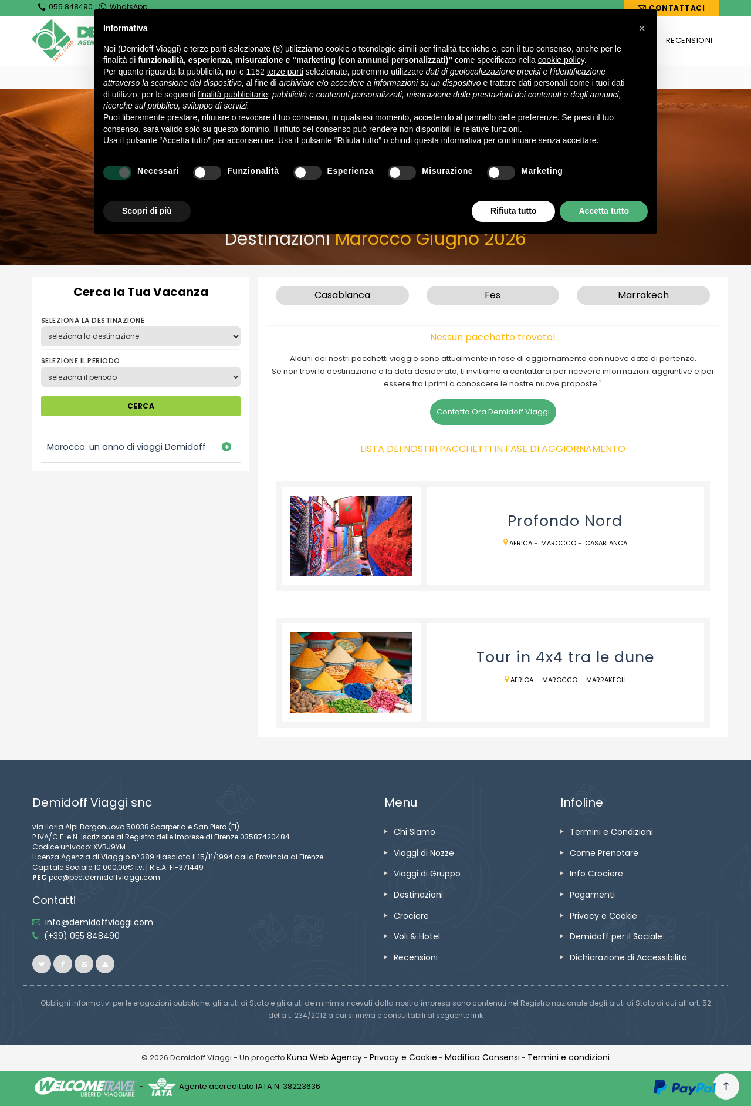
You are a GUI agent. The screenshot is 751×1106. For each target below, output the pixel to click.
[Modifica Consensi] (482, 1057)
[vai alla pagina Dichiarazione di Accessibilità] (628, 957)
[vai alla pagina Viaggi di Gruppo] (427, 873)
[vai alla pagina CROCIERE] (628, 40)
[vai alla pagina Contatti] (671, 8)
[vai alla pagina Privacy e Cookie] (603, 916)
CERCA (140, 406)
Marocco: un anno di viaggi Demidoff (126, 446)
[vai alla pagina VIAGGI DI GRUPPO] (482, 40)
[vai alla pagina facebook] (62, 964)
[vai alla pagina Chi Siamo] (414, 832)
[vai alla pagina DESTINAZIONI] (563, 40)
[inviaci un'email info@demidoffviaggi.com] (99, 922)
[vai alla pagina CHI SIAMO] (324, 40)
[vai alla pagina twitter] (41, 964)
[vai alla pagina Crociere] (411, 916)
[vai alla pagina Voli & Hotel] (417, 936)
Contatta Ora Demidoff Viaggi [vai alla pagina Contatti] (493, 411)
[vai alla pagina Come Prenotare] (604, 853)
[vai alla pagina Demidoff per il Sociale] (616, 936)
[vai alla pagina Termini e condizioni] (568, 1057)
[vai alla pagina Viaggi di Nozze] (424, 853)
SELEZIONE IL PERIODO (80, 361)
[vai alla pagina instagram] (84, 964)
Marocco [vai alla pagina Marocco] (558, 543)
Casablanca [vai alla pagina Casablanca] (606, 543)
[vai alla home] (197, 76)
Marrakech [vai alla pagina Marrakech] (606, 679)
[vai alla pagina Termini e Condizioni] (611, 832)
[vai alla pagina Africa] (293, 76)
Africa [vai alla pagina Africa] (520, 543)
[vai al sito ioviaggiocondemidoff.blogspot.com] (105, 964)
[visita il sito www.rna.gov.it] (477, 1015)
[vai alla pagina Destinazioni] (245, 76)
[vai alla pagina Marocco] (335, 76)
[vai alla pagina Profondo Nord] (351, 536)
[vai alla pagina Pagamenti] (592, 895)
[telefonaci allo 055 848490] (82, 936)
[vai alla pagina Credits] (324, 1057)
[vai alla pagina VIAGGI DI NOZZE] (395, 40)
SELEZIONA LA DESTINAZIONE (92, 320)
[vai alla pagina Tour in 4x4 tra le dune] (351, 672)
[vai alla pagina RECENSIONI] (689, 40)
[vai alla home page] (120, 40)
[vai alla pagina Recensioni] (416, 957)
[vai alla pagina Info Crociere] (596, 873)
